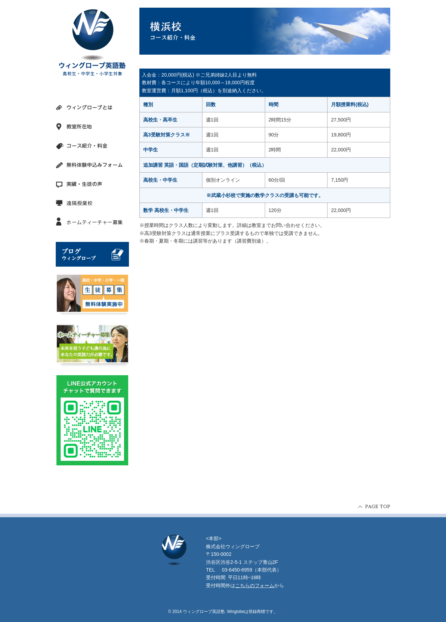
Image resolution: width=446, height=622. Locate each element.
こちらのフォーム (254, 585)
